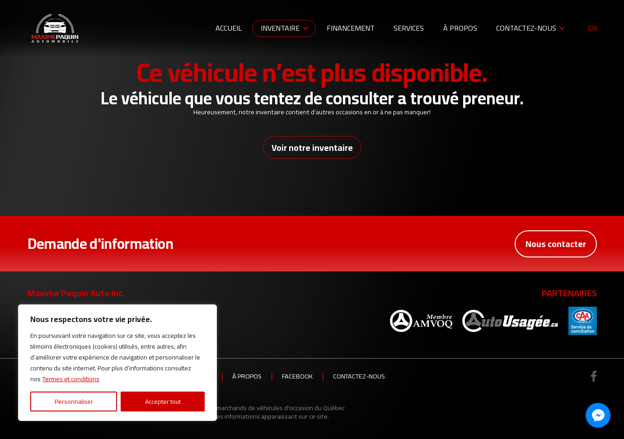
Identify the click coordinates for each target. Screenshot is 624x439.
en (592, 28)
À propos (460, 28)
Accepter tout (163, 401)
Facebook (297, 376)
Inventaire (280, 28)
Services (409, 28)
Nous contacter (555, 243)
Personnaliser (74, 401)
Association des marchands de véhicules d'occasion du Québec (258, 408)
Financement (351, 28)
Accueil (229, 28)
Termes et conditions (70, 379)
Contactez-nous (526, 28)
